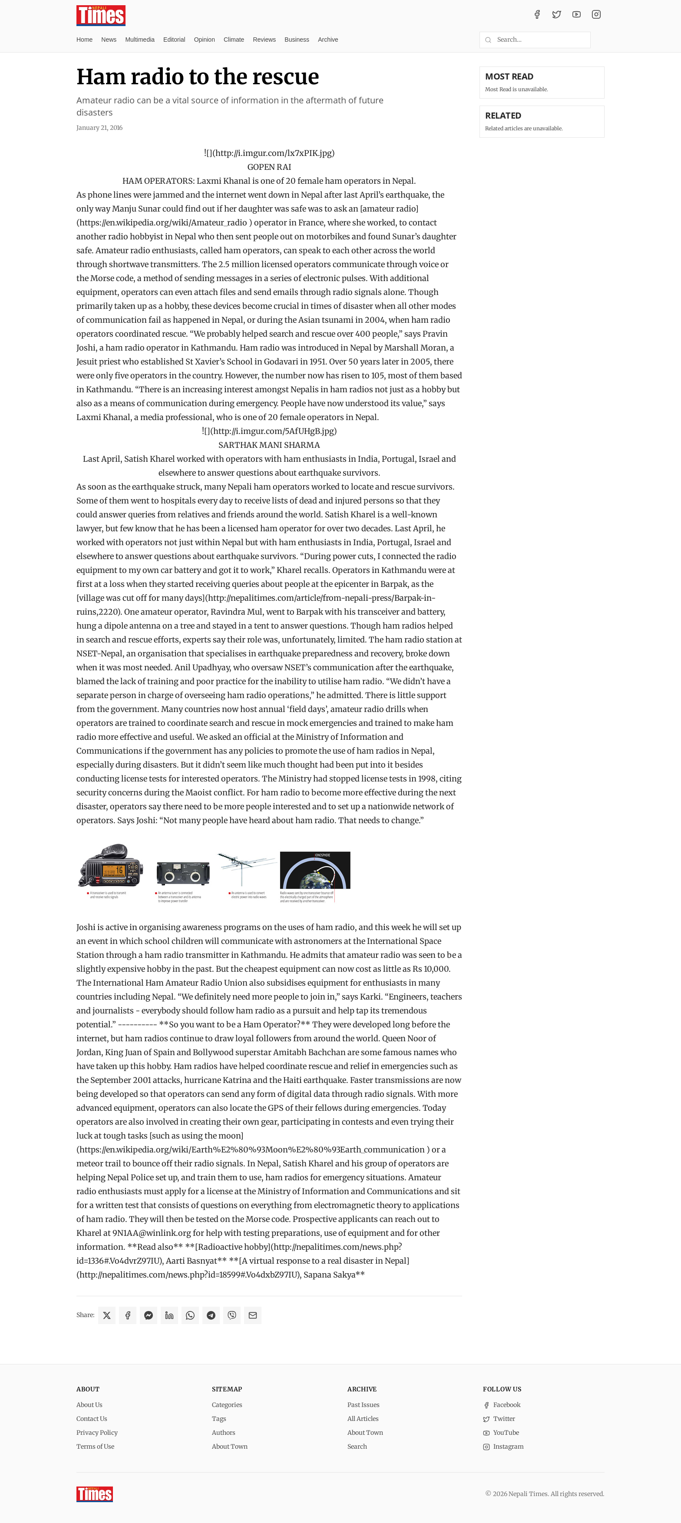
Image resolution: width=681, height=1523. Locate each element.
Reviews (264, 39)
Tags (219, 1419)
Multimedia (140, 39)
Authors (223, 1433)
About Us (89, 1405)
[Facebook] (537, 15)
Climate (234, 39)
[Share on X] (107, 1315)
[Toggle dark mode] (601, 39)
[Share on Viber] (232, 1315)
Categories (227, 1405)
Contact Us (91, 1419)
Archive (328, 39)
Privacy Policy (97, 1433)
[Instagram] (596, 15)
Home (84, 39)
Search (357, 1446)
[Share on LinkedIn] (169, 1315)
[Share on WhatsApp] (190, 1315)
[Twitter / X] (557, 15)
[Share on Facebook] (127, 1315)
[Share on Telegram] (211, 1315)
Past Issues (363, 1405)
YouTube (501, 1433)
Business (296, 39)
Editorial (174, 39)
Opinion (204, 39)
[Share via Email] (252, 1315)
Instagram (503, 1446)
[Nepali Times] (94, 1494)
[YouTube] (577, 15)
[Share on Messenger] (148, 1315)
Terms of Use (95, 1446)
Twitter (499, 1419)
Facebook (502, 1405)
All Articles (363, 1419)
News (108, 39)
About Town (230, 1446)
